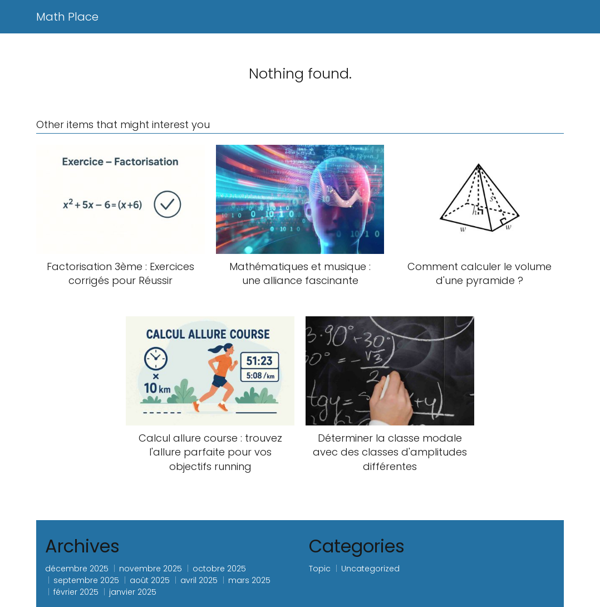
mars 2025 (249, 580)
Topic (320, 568)
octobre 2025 (219, 568)
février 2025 (76, 592)
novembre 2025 (150, 568)
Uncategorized (370, 568)
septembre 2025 (86, 580)
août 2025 (150, 580)
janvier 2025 (132, 592)
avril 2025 (199, 580)
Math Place (67, 17)
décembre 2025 (77, 568)
